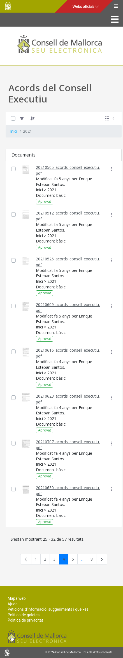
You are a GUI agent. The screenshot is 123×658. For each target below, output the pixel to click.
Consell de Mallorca (7, 6)
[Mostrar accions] (111, 169)
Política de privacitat (25, 620)
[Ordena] (32, 118)
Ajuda (13, 604)
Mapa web (17, 598)
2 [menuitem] (47, 560)
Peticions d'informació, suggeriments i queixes (48, 609)
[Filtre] (22, 118)
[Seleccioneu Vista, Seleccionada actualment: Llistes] (110, 118)
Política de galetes (24, 615)
